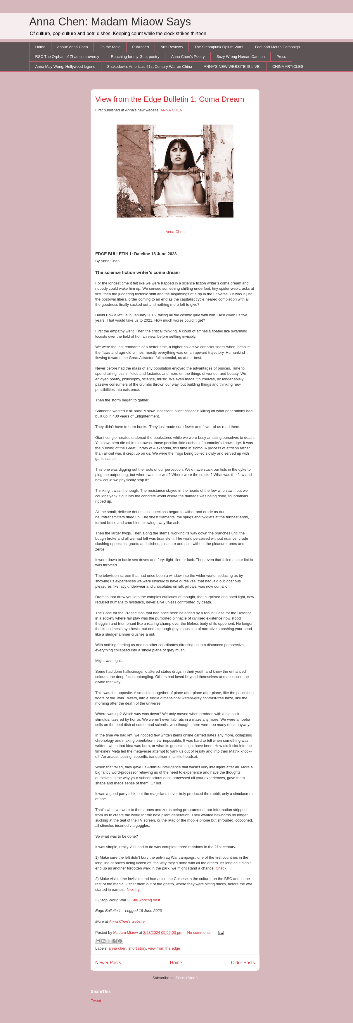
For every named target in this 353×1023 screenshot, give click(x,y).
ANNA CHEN (171, 110)
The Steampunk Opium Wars (218, 47)
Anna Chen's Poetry (188, 56)
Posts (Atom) (187, 978)
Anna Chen (174, 232)
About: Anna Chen (72, 47)
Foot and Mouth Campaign (277, 47)
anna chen (118, 948)
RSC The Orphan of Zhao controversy (67, 56)
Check (221, 868)
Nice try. (134, 889)
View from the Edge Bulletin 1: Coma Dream (169, 99)
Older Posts (243, 962)
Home (40, 47)
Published (140, 47)
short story (137, 948)
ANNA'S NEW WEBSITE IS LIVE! (232, 66)
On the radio (110, 47)
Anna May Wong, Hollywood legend (65, 66)
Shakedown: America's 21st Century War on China (149, 66)
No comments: (199, 932)
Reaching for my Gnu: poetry (135, 56)
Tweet (96, 1000)
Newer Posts (108, 962)
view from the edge (164, 948)
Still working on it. (146, 900)
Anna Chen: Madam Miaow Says (110, 21)
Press (281, 56)
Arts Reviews (171, 47)
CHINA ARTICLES (287, 66)
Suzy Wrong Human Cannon (241, 56)
